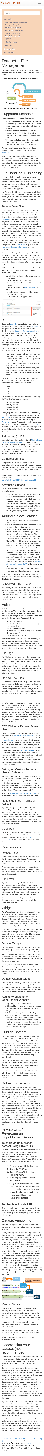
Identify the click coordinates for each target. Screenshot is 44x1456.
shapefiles (13, 324)
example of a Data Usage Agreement (23, 793)
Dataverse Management (13, 27)
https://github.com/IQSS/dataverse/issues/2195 (19, 480)
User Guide (8, 19)
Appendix (8, 39)
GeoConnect (6, 417)
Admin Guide (9, 52)
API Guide (8, 45)
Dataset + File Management (14, 30)
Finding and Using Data (13, 25)
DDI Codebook (29, 287)
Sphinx (28, 1443)
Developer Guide (10, 49)
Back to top (38, 1439)
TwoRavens (6, 219)
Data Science (6, 1439)
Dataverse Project (11, 3)
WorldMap (35, 326)
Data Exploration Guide (13, 36)
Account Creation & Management (16, 22)
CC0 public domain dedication (24, 735)
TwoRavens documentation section (14, 247)
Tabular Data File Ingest (13, 33)
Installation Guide (10, 42)
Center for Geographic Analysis (26, 331)
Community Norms (8, 740)
